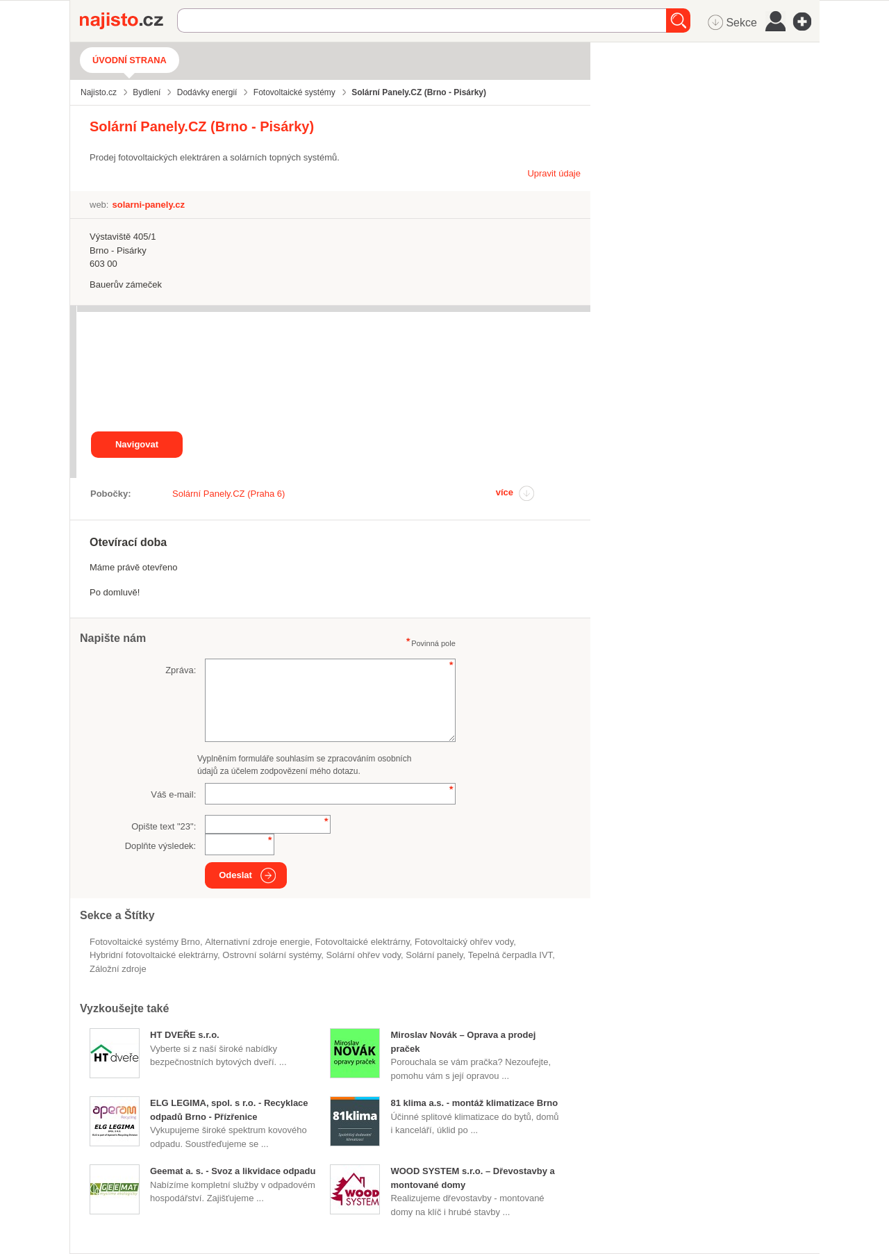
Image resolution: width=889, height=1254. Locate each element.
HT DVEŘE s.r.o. (184, 1035)
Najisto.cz (128, 20)
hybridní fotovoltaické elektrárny (153, 955)
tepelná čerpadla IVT (510, 955)
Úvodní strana (129, 60)
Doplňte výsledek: (161, 846)
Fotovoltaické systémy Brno (145, 942)
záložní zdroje (118, 969)
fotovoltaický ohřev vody (464, 942)
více (504, 492)
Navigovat (136, 444)
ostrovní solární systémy (271, 955)
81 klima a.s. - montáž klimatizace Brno (474, 1103)
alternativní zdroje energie (257, 942)
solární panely (434, 955)
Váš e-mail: (173, 794)
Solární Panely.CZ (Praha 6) (228, 493)
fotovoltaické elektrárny (362, 942)
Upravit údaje (554, 173)
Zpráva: (180, 670)
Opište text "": (163, 826)
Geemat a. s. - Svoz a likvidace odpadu (232, 1171)
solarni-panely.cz (148, 204)
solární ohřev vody (363, 955)
